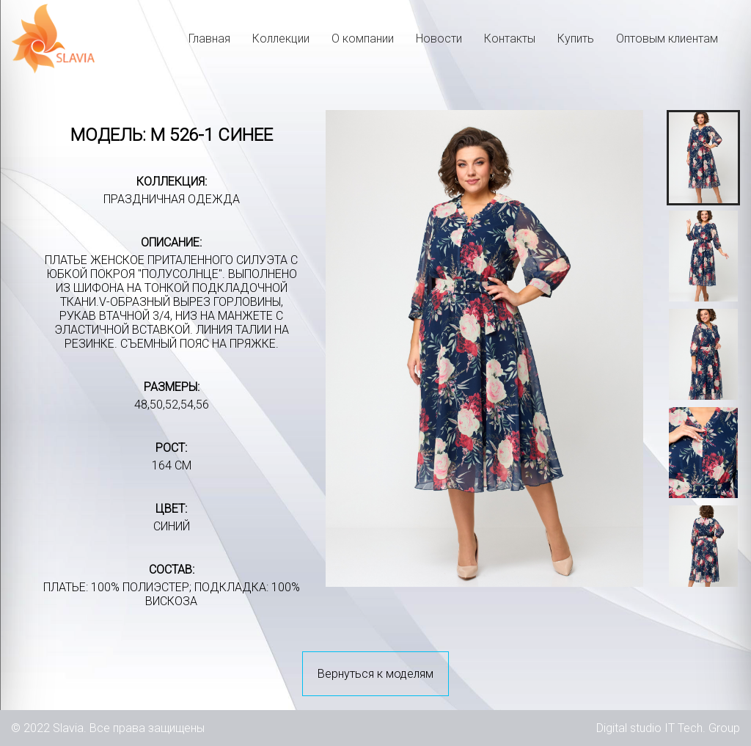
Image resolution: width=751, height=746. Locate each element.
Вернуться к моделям (375, 674)
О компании (362, 38)
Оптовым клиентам (667, 38)
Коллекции (280, 38)
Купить (575, 38)
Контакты (509, 38)
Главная (209, 38)
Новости (439, 38)
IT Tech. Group (702, 728)
